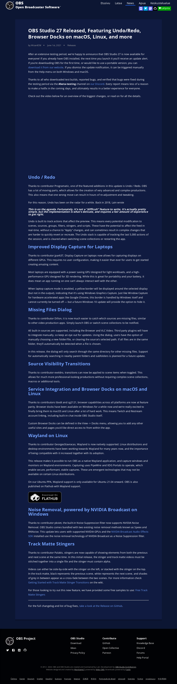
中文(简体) (162, 679)
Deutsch (30, 679)
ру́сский (121, 679)
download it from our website (45, 67)
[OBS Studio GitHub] (155, 8)
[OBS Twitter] (146, 8)
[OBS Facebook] (13, 650)
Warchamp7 (79, 669)
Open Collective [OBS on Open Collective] (110, 648)
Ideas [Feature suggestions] (73, 648)
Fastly (128, 669)
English (40, 679)
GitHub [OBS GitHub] (106, 643)
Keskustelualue (160, 3)
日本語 (85, 679)
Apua (142, 3)
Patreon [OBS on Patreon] (106, 653)
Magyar (77, 679)
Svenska (131, 679)
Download (76, 643)
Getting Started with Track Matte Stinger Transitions (58, 582)
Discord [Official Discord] (141, 648)
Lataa (118, 3)
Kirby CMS (100, 669)
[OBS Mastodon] (150, 8)
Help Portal (143, 657)
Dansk (22, 679)
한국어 (93, 679)
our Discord (97, 84)
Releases (71, 45)
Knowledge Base (145, 643)
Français (67, 679)
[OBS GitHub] (25, 650)
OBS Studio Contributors (125, 667)
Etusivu (105, 3)
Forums (141, 653)
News (130, 3)
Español (49, 679)
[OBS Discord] (141, 8)
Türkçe (140, 679)
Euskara (58, 679)
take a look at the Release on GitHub (100, 606)
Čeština (14, 679)
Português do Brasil (107, 679)
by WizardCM (34, 45)
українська (150, 679)
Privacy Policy (78, 653)
